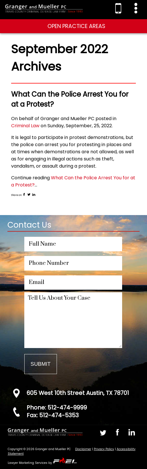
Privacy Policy (104, 449)
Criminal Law (25, 125)
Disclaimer (83, 449)
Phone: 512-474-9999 (57, 407)
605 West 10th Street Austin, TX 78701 (78, 393)
